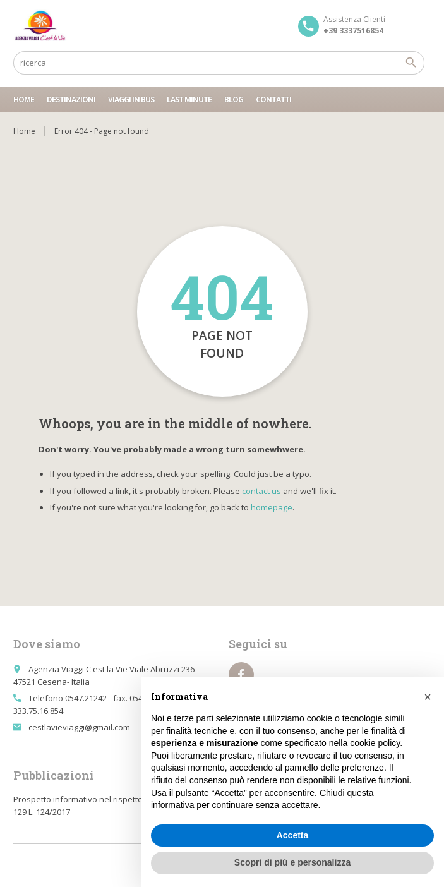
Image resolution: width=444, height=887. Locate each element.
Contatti (273, 99)
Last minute (189, 99)
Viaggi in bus (131, 99)
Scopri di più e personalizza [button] (292, 862)
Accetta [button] (293, 835)
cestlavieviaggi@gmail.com (79, 727)
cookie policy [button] (375, 743)
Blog (233, 99)
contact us (261, 491)
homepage (271, 507)
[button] (427, 697)
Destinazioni (71, 99)
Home (23, 99)
